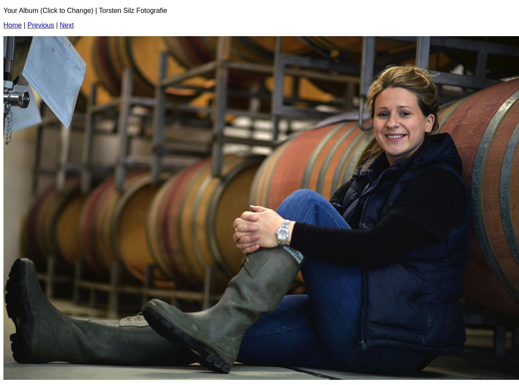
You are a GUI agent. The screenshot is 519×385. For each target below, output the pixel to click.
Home (12, 25)
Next (67, 25)
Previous (40, 25)
